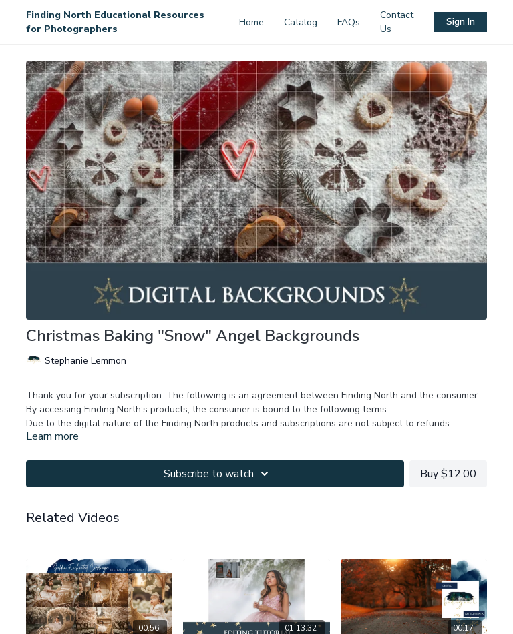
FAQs (348, 22)
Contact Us (396, 22)
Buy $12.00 (448, 473)
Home (251, 22)
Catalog (300, 22)
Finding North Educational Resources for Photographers (115, 22)
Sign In (460, 21)
